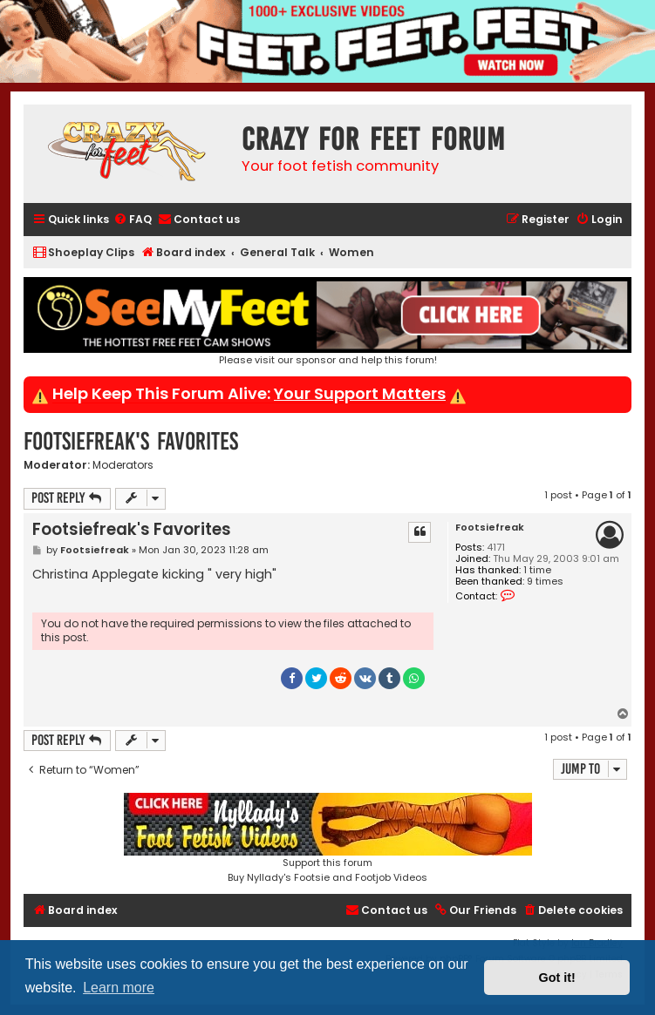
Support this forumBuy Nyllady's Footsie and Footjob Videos (328, 838)
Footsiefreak (489, 527)
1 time (537, 570)
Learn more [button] (118, 987)
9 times (545, 581)
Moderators (123, 465)
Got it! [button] (557, 978)
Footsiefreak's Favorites (131, 441)
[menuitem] (132, 220)
